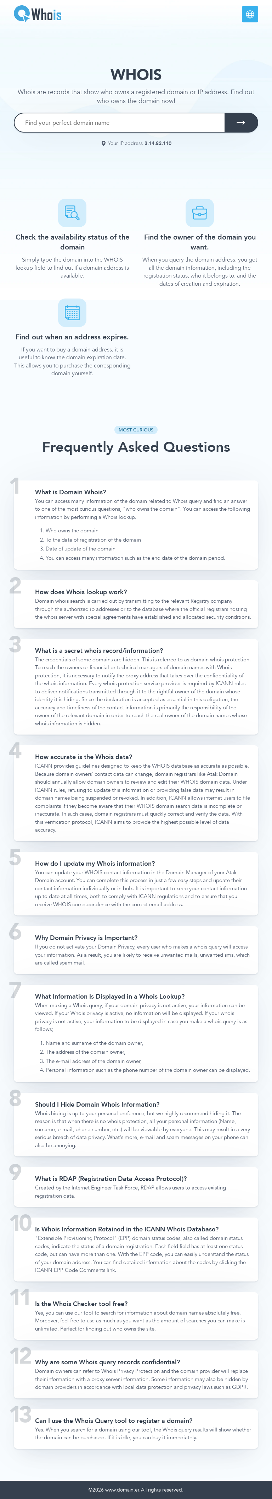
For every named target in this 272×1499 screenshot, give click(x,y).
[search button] (240, 122)
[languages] (250, 14)
